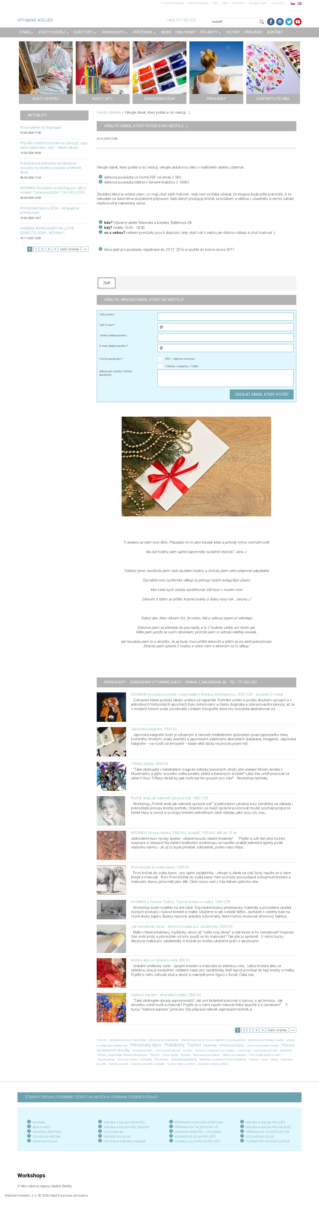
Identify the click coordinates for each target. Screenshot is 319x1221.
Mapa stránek (198, 3)
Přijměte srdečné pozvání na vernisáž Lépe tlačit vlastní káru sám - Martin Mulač (53, 145)
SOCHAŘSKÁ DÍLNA (260, 1136)
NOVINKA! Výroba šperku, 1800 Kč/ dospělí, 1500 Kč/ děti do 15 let (184, 833)
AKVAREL (39, 1122)
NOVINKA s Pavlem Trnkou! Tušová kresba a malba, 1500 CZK (181, 902)
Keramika (210, 1045)
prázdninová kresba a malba (266, 1040)
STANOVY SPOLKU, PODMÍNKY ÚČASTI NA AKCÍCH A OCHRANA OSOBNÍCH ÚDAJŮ (91, 1097)
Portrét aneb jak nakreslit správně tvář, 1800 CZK (169, 798)
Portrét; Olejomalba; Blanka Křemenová (122, 1055)
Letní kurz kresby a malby (263, 1045)
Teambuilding (106, 1059)
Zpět (106, 283)
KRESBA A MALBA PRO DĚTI (265, 1122)
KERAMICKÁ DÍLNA (117, 1136)
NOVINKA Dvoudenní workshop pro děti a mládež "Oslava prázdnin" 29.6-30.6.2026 (53, 190)
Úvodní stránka (172, 3)
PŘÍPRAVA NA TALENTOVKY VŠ (196, 1127)
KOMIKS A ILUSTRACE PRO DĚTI (197, 1141)
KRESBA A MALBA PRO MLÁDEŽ (268, 1127)
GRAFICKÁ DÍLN (44, 1141)
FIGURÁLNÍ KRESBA (47, 1136)
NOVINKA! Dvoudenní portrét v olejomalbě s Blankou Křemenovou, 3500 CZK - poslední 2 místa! (207, 694)
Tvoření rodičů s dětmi (181, 1064)
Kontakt (277, 3)
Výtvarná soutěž (127, 1059)
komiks (188, 1050)
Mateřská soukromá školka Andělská (222, 1059)
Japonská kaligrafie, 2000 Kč (154, 729)
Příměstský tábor (146, 1044)
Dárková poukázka (184, 1059)
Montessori (162, 1059)
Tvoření (194, 1044)
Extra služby (170, 1055)
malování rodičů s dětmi (213, 1064)
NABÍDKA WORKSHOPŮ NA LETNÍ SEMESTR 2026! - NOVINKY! (47, 230)
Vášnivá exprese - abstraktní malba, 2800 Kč (166, 995)
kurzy (264, 1059)
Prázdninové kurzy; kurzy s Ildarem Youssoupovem (213, 1040)
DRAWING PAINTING (47, 1132)
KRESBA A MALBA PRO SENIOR (126, 1127)
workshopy (244, 1050)
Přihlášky (146, 1059)
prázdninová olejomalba (163, 1040)
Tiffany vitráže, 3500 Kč (149, 764)
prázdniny (286, 1050)
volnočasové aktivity (168, 1050)
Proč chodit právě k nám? (265, 1055)
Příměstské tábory (231, 1045)
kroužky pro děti (142, 1050)
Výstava (254, 1059)
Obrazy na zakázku (234, 1055)
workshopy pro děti (265, 1050)
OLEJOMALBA (114, 1132)
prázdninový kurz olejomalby (128, 1040)
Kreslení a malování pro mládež (215, 1050)
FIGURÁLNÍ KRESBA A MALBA (125, 1141)
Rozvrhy (238, 3)
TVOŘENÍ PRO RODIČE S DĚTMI (268, 1141)
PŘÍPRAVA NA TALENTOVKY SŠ (267, 1132)
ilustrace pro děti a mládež (147, 1064)
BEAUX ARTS (42, 1127)
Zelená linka (258, 3)
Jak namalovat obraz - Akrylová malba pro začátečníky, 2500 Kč (182, 927)
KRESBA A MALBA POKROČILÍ (125, 1122)
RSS (215, 3)
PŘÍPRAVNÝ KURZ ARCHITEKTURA (199, 1122)
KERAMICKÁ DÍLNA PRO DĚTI (195, 1136)
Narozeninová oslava (206, 1055)
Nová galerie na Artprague (40, 127)
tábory (274, 1059)
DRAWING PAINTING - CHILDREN (198, 1132)
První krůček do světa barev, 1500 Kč (160, 867)
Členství (155, 1055)
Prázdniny (174, 1045)
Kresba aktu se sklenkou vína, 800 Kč (160, 960)
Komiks (102, 1040)
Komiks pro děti (119, 1064)
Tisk (225, 3)
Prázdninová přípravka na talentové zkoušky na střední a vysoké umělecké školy (50, 168)
